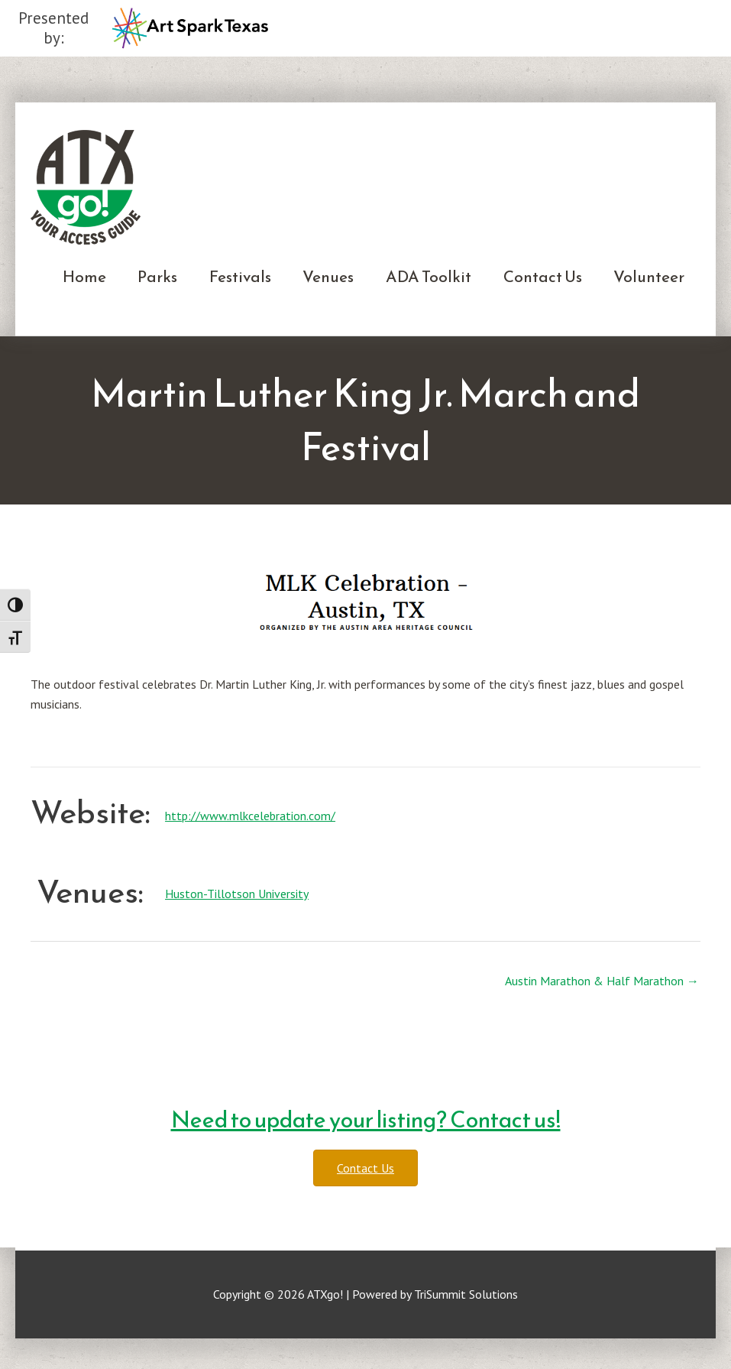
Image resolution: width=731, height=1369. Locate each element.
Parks (157, 276)
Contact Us (542, 276)
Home (84, 276)
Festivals (240, 276)
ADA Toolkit (428, 276)
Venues (328, 276)
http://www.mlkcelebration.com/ (250, 815)
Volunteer (648, 276)
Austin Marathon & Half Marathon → (602, 980)
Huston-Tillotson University (237, 893)
